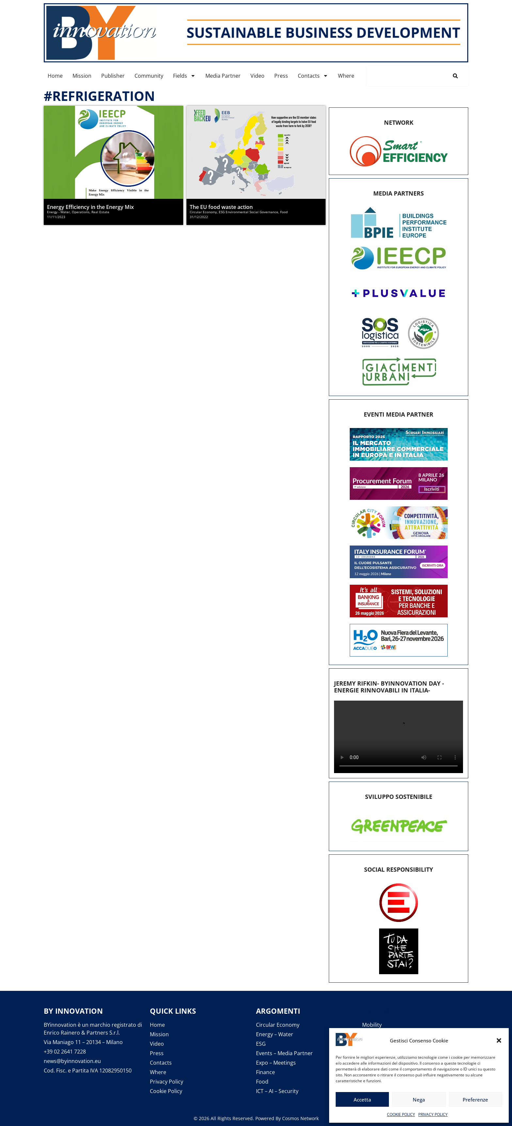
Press (281, 75)
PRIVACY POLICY (433, 1114)
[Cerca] (456, 76)
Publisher (113, 75)
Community (149, 75)
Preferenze (475, 1099)
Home (55, 75)
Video (257, 75)
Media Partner (223, 75)
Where (346, 75)
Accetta (362, 1099)
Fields (184, 76)
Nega (419, 1099)
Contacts (313, 76)
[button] (499, 1040)
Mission (81, 75)
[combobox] (404, 76)
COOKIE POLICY (401, 1114)
